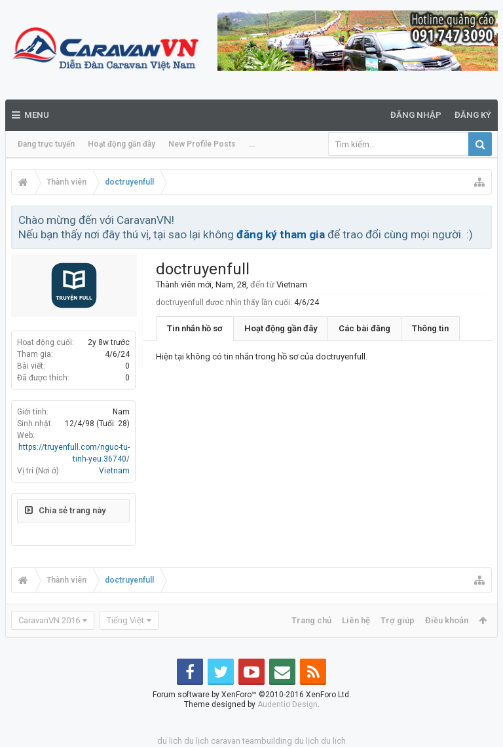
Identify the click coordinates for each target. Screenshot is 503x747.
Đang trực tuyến (46, 144)
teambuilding (267, 741)
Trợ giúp (398, 620)
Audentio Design (287, 704)
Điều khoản (446, 620)
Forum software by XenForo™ (252, 694)
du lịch (196, 741)
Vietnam (114, 470)
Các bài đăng (364, 328)
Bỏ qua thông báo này (482, 219)
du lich (169, 741)
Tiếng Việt (125, 620)
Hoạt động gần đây (121, 144)
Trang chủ (311, 620)
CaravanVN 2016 (49, 620)
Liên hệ (356, 620)
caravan (225, 741)
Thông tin (430, 328)
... (252, 144)
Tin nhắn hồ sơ (195, 328)
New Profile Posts (202, 144)
